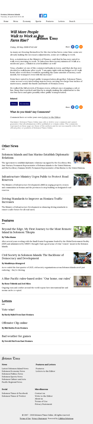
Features (40, 368)
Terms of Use (41, 401)
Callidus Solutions (65, 418)
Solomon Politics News (12, 374)
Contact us (40, 393)
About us (39, 398)
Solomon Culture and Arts (14, 379)
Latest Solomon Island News (15, 368)
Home (6, 21)
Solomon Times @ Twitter (14, 396)
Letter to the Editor (51, 117)
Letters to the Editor (45, 371)
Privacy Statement (43, 404)
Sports (38, 21)
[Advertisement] (34, 6)
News (15, 21)
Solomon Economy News (13, 371)
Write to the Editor (44, 396)
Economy (27, 21)
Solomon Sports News (12, 376)
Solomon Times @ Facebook (15, 393)
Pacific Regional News (12, 382)
